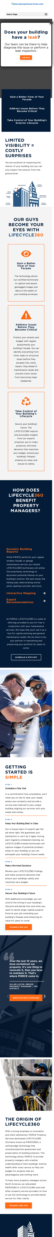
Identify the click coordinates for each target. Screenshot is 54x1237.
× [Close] (51, 22)
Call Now (26, 57)
